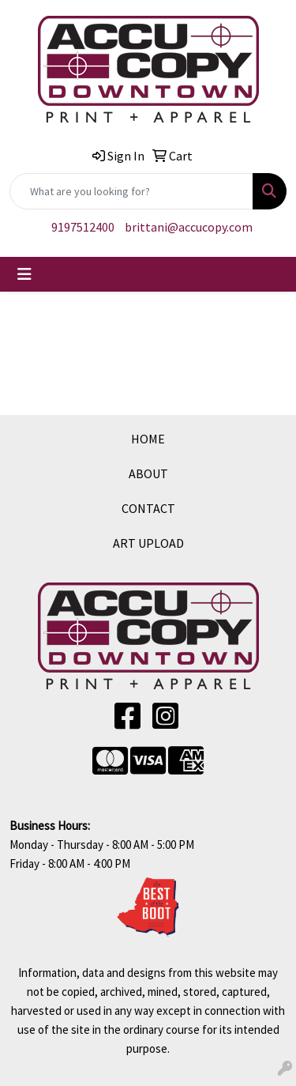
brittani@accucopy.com (189, 227)
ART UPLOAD (148, 543)
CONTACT (148, 508)
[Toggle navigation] (24, 274)
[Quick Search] (131, 191)
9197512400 (82, 227)
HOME (148, 439)
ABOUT (148, 473)
